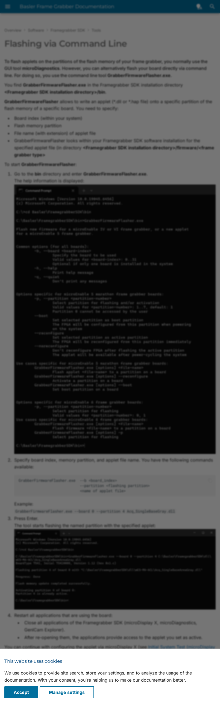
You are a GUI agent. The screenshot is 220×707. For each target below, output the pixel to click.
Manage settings (67, 692)
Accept (21, 692)
